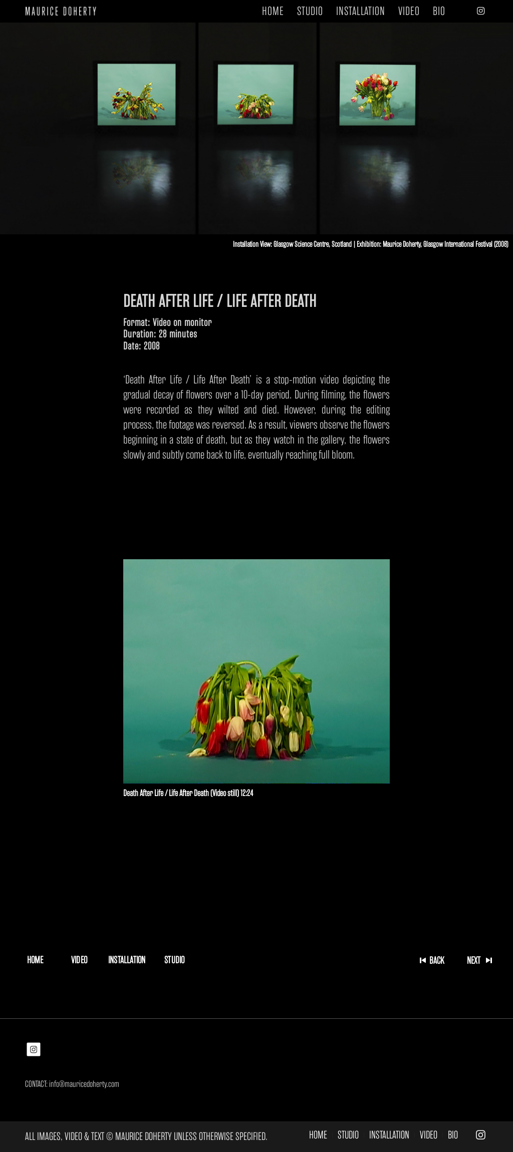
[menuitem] (273, 11)
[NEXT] (478, 960)
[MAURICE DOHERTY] (64, 11)
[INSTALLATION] (126, 960)
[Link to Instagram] (480, 11)
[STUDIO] (174, 960)
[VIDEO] (79, 960)
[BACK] (434, 960)
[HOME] (35, 960)
